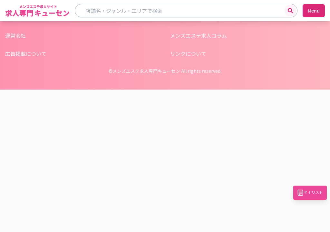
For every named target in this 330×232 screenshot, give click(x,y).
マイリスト (310, 192)
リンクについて (188, 53)
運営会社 (15, 35)
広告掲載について (25, 53)
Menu (314, 10)
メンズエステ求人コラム (198, 35)
